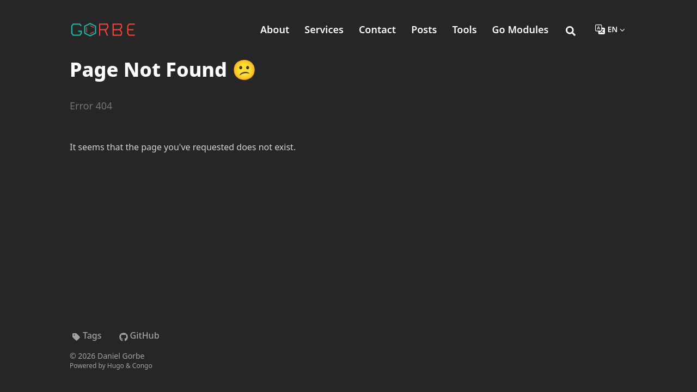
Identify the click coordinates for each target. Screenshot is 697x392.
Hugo (115, 365)
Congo (142, 365)
